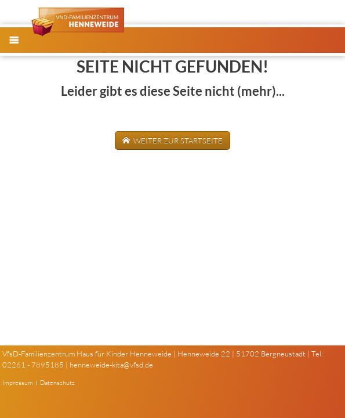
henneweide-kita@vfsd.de (111, 364)
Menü (20, 49)
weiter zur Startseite (177, 140)
